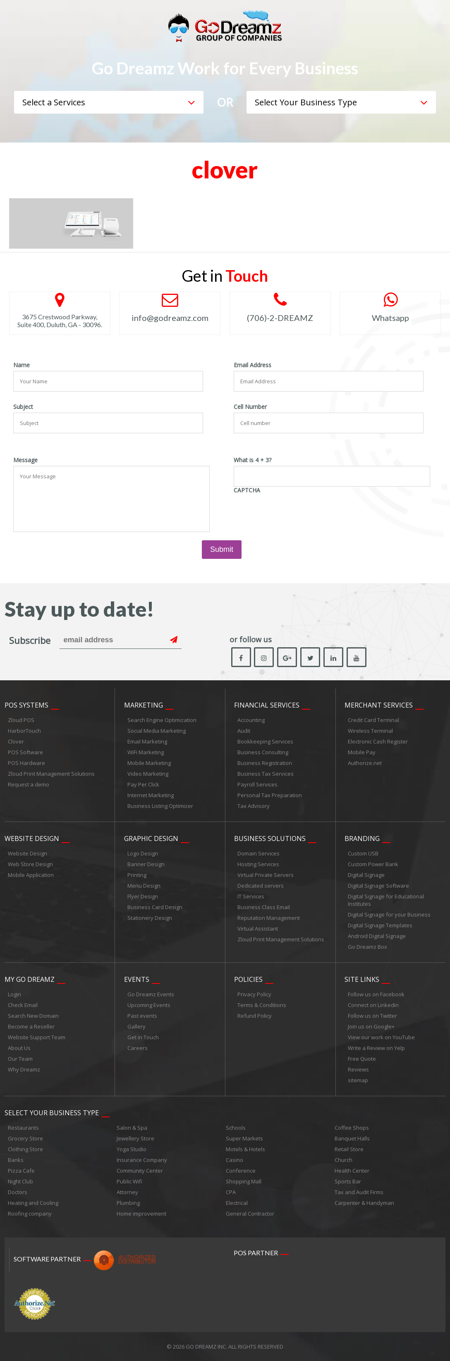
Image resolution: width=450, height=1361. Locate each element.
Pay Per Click (143, 784)
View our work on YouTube (381, 1037)
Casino (234, 1160)
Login (14, 994)
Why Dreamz (24, 1069)
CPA (231, 1192)
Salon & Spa (132, 1127)
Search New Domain (33, 1015)
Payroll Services (257, 784)
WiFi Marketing (145, 752)
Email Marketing (147, 741)
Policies (248, 979)
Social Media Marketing (156, 730)
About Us (19, 1048)
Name (21, 365)
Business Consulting (262, 752)
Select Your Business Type (52, 1112)
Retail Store (349, 1149)
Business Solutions (270, 838)
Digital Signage (366, 875)
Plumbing (128, 1203)
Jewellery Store (135, 1138)
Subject (23, 407)
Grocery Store (25, 1138)
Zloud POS (21, 720)
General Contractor (250, 1213)
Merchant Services (379, 705)
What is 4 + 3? (252, 460)
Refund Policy (254, 1015)
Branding (362, 838)
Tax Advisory (253, 806)
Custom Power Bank (373, 864)
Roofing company (30, 1213)
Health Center (352, 1170)
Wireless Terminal (370, 730)
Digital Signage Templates (380, 925)
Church (343, 1160)
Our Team (20, 1058)
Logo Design (142, 853)
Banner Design (146, 864)
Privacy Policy (254, 994)
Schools (236, 1127)
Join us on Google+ (371, 1026)
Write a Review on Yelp (376, 1048)
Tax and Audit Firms (359, 1192)
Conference (241, 1170)
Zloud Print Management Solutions (51, 773)
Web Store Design (30, 864)
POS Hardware (26, 763)
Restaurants (23, 1127)
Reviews (358, 1069)
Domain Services (258, 853)
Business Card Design (154, 907)
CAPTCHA (247, 490)
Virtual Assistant (257, 928)
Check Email (23, 1005)
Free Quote (362, 1058)
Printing (136, 875)
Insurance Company (142, 1160)
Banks (16, 1160)
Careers (137, 1048)
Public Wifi (129, 1181)
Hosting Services (258, 864)
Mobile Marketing (149, 763)
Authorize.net (365, 763)
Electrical (237, 1203)
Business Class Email (263, 907)
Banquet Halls (352, 1138)
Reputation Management (268, 918)
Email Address (252, 365)
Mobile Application (31, 875)
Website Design (32, 838)
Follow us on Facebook (376, 994)
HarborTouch (24, 730)
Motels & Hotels (245, 1149)
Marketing (143, 705)
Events (136, 979)
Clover (16, 741)
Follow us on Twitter (372, 1015)
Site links (362, 979)
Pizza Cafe (21, 1170)
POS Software (25, 752)
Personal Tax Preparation (269, 795)
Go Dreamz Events (150, 994)
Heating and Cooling (33, 1203)
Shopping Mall (243, 1181)
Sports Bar (348, 1181)
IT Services (250, 896)
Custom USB (363, 853)
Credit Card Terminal (373, 720)
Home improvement (141, 1213)
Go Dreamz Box (367, 946)
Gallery (136, 1026)
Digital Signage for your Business (389, 914)
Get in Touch (143, 1037)
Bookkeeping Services (265, 741)
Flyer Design (142, 896)
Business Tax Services (265, 773)
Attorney (127, 1192)
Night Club (20, 1181)
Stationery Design (149, 918)
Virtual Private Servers (265, 875)
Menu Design (143, 885)
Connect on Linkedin (373, 1005)
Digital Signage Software (378, 885)
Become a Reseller (31, 1026)
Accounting (251, 720)
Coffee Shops (352, 1127)
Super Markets (244, 1138)
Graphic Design (151, 838)
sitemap (358, 1080)
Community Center (140, 1170)
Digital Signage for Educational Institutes (386, 900)
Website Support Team (36, 1037)
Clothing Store (25, 1149)
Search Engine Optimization (161, 720)
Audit (243, 730)
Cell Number (250, 407)
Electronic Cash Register (378, 741)
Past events (142, 1015)
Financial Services (266, 705)
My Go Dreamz (30, 979)
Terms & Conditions (261, 1005)
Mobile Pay (362, 752)
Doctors (17, 1192)
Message (25, 460)
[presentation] (296, 512)
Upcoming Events (148, 1005)
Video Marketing (147, 773)
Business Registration (264, 763)
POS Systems (26, 705)
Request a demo (28, 784)
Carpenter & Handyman (364, 1203)
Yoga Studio (131, 1149)
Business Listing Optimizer (160, 806)
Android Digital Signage (377, 936)
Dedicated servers (260, 885)
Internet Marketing (150, 795)
